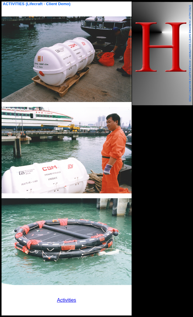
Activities (66, 300)
